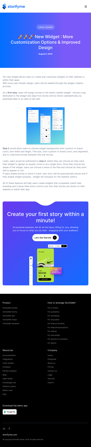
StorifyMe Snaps (10, 319)
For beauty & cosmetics (58, 339)
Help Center (8, 378)
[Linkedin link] (4, 428)
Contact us (52, 371)
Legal (50, 375)
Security (51, 378)
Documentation (9, 355)
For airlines (52, 331)
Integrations (8, 359)
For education (53, 319)
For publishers (53, 312)
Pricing (50, 367)
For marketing (53, 316)
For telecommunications (58, 327)
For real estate (54, 335)
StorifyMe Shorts (10, 312)
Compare (6, 367)
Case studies (8, 363)
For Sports (52, 343)
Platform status (9, 386)
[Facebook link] (9, 428)
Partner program (10, 371)
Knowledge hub (9, 382)
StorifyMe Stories (10, 308)
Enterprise (52, 359)
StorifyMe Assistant (11, 323)
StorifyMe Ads (9, 316)
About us (51, 363)
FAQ (4, 394)
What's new (8, 390)
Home (50, 355)
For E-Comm (53, 308)
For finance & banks (56, 323)
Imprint (51, 382)
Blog (4, 375)
